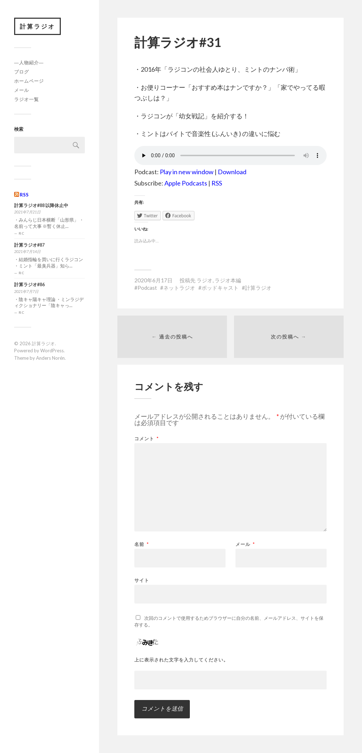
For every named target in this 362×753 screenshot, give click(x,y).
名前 (141, 544)
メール (21, 90)
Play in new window (187, 172)
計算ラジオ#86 (29, 284)
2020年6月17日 (153, 280)
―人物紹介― (29, 63)
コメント (146, 438)
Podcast (147, 287)
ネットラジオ (179, 287)
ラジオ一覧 (26, 99)
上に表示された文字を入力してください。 (181, 660)
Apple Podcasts (185, 183)
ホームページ (29, 81)
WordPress (52, 350)
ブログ (21, 72)
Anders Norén (50, 358)
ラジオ (204, 280)
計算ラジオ (37, 26)
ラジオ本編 (228, 280)
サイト (141, 580)
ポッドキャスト (220, 287)
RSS (24, 195)
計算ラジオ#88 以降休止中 (41, 205)
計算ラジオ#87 (29, 245)
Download (232, 172)
